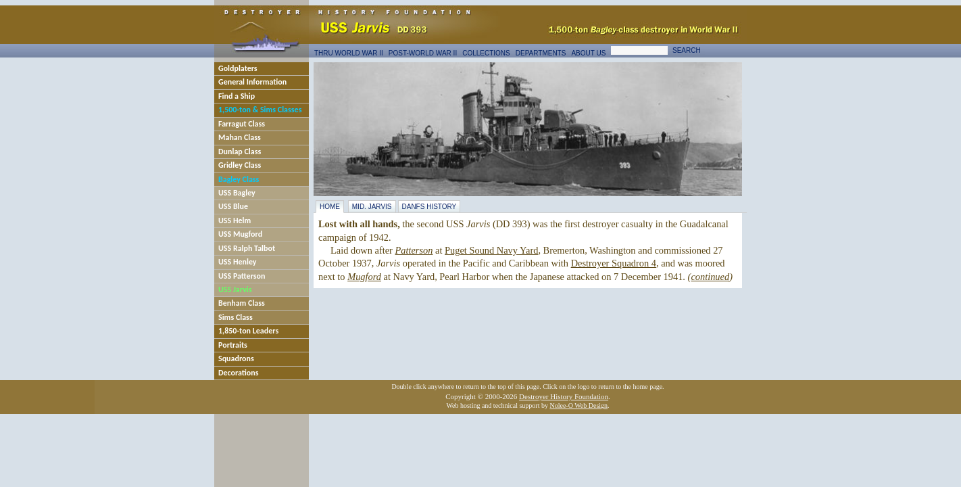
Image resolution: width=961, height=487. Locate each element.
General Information (252, 82)
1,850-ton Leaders (248, 330)
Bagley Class (238, 179)
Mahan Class (239, 137)
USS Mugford (240, 234)
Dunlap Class (239, 151)
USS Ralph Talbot (246, 248)
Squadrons (236, 358)
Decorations (238, 372)
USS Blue (233, 206)
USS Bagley (236, 193)
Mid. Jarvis (372, 206)
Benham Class (241, 303)
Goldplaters (237, 68)
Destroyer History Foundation (563, 396)
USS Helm (234, 220)
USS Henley (237, 261)
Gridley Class (239, 165)
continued (710, 276)
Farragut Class (241, 124)
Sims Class (235, 317)
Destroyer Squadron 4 (613, 263)
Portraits (232, 345)
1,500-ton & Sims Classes (259, 109)
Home (330, 206)
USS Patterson (241, 276)
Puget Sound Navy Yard (491, 250)
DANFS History (429, 206)
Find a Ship (236, 96)
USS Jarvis (235, 289)
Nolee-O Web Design (578, 405)
